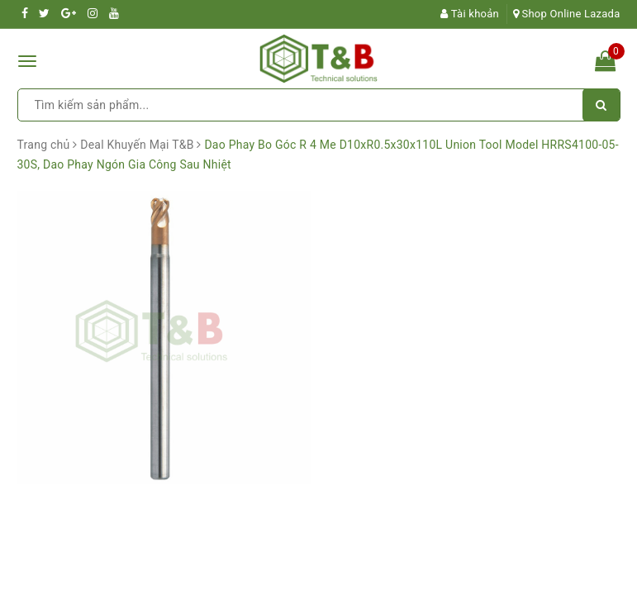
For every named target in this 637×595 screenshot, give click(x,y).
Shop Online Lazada (566, 13)
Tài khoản (469, 13)
